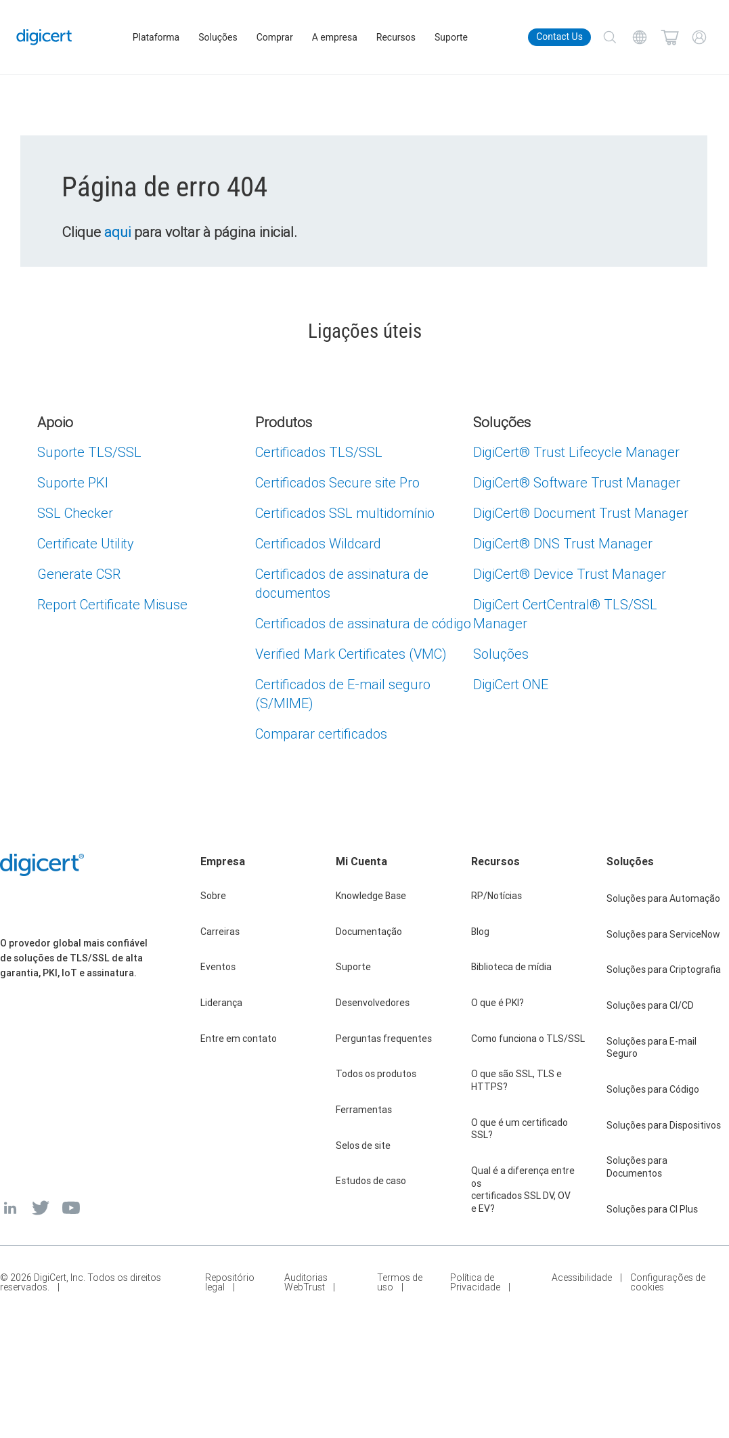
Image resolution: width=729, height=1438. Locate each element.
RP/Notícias (496, 896)
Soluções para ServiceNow (663, 934)
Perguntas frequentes (384, 1038)
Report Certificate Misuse (112, 604)
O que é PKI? (497, 1003)
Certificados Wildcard (318, 543)
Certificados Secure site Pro (337, 482)
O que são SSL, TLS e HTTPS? (516, 1080)
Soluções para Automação (663, 898)
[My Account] (699, 37)
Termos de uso (399, 1282)
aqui (122, 232)
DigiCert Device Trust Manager (569, 573)
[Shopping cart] (669, 37)
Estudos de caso (371, 1181)
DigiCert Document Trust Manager (580, 512)
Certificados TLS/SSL (318, 451)
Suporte (452, 37)
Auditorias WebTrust (306, 1282)
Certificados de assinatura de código (363, 623)
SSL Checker (75, 512)
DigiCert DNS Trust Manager (563, 543)
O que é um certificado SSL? (519, 1128)
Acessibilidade (582, 1278)
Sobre (213, 896)
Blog (480, 931)
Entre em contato (238, 1038)
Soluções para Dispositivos (663, 1125)
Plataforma (157, 37)
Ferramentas (364, 1110)
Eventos (218, 967)
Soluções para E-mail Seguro (651, 1047)
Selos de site (363, 1145)
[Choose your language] (639, 37)
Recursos (397, 37)
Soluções (219, 37)
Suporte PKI (72, 482)
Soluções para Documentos (636, 1166)
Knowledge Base (371, 896)
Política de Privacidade (475, 1282)
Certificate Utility (85, 543)
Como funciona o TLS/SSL (528, 1038)
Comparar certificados (321, 733)
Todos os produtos (376, 1074)
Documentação (369, 931)
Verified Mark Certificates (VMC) (350, 653)
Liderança (221, 1003)
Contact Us (559, 36)
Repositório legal (230, 1282)
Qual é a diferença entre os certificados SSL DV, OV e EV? (523, 1189)
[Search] (609, 37)
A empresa (336, 37)
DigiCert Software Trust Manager (576, 482)
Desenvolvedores (373, 1003)
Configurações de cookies (667, 1282)
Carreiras (220, 931)
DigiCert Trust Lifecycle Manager (576, 451)
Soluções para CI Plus (652, 1209)
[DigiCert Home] (45, 37)
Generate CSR (78, 573)
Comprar (276, 37)
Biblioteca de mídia (511, 967)
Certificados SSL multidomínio (345, 512)
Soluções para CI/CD (650, 1005)
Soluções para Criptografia (663, 969)
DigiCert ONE (510, 684)
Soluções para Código (652, 1089)
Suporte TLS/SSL (89, 451)
